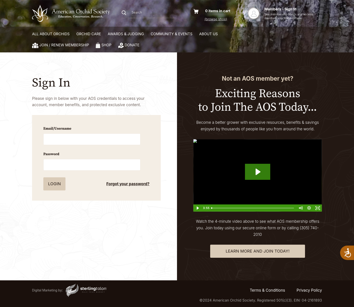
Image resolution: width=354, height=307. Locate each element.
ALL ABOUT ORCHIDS (51, 34)
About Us (208, 34)
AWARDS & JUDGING (126, 34)
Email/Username (57, 128)
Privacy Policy (309, 290)
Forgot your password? (127, 184)
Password (51, 153)
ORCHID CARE (88, 34)
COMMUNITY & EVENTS (171, 34)
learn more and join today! (257, 251)
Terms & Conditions (267, 290)
